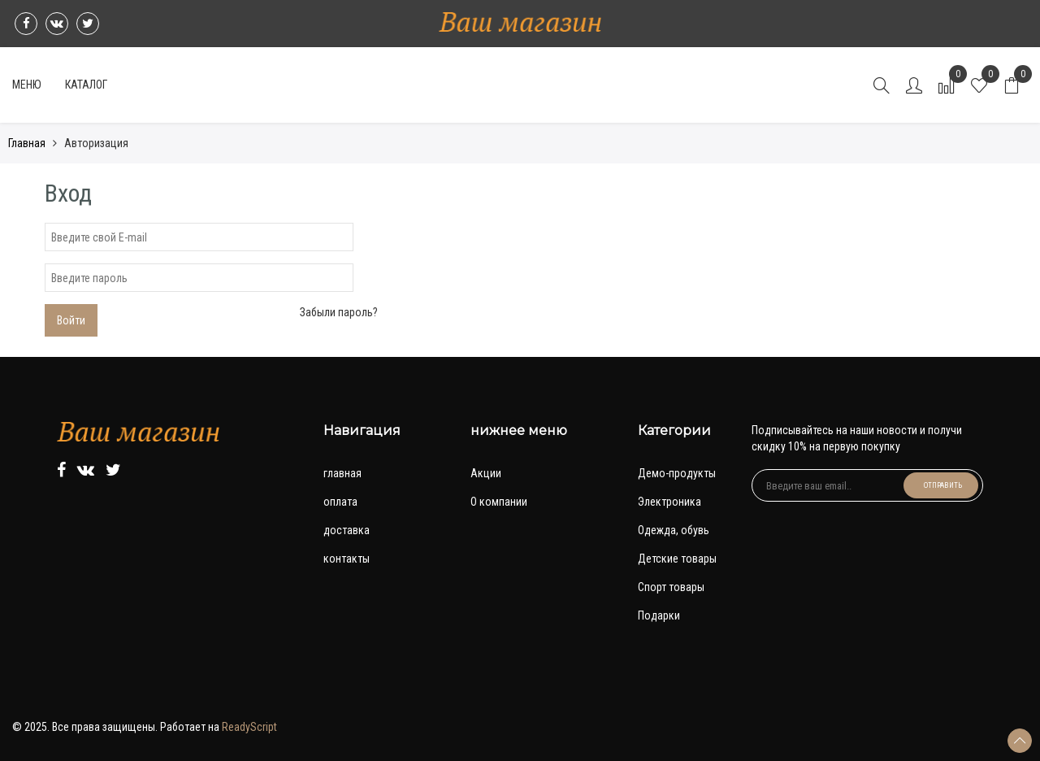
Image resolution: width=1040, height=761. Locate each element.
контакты (346, 558)
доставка (346, 530)
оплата (340, 501)
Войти (71, 320)
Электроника (669, 501)
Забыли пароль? (339, 312)
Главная (27, 143)
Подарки (659, 615)
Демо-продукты (677, 473)
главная (342, 473)
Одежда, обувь (673, 530)
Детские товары (677, 558)
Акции (485, 473)
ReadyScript (249, 726)
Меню (26, 84)
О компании (498, 501)
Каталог (86, 84)
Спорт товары (671, 587)
